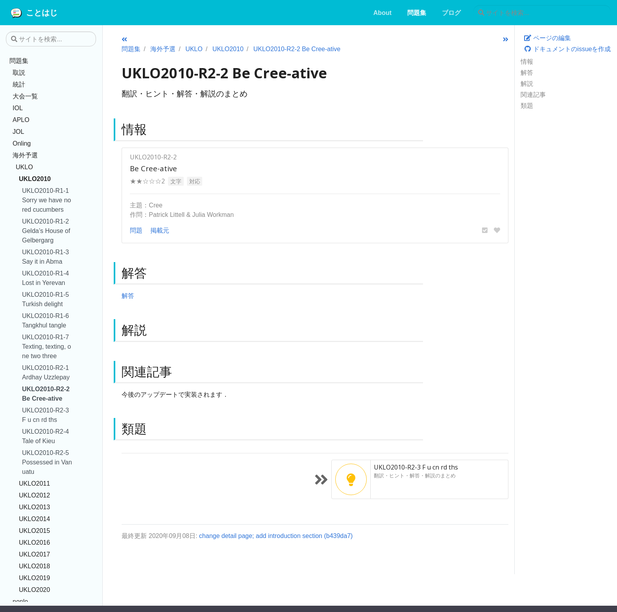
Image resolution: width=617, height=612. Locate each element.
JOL (18, 131)
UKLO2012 (34, 495)
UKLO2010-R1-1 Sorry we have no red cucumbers (46, 200)
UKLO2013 (34, 507)
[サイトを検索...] (542, 12)
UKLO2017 (34, 554)
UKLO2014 (34, 519)
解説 (527, 83)
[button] (485, 230)
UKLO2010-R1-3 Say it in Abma (45, 256)
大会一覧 (25, 96)
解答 (527, 72)
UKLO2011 (34, 483)
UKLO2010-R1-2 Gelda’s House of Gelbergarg (46, 230)
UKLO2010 (35, 179)
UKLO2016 (34, 542)
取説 (19, 72)
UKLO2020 (34, 589)
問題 (136, 230)
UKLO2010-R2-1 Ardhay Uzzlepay (46, 372)
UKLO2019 (34, 578)
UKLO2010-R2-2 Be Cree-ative (46, 393)
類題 (527, 105)
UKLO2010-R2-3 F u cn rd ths (45, 415)
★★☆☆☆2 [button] (147, 181)
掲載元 (159, 230)
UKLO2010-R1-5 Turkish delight (45, 299)
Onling (22, 143)
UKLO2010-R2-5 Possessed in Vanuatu (47, 462)
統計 (19, 84)
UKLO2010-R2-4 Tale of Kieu (45, 436)
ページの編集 (547, 38)
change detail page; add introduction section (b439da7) (276, 535)
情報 (527, 61)
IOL (18, 108)
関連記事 (533, 94)
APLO (21, 119)
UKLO (24, 167)
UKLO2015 (34, 530)
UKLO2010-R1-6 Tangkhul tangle (45, 320)
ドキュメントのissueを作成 (567, 49)
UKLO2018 (34, 566)
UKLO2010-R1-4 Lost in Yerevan (45, 278)
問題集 (18, 60)
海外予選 (25, 155)
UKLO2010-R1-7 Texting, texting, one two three (46, 346)
